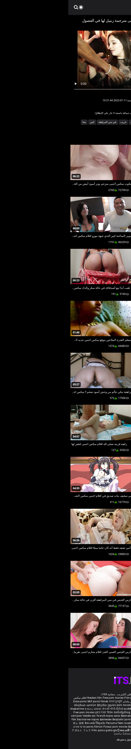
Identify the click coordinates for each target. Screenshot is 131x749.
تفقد (64, 122)
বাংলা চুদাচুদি (47, 701)
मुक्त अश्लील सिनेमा (94, 730)
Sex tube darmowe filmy (101, 723)
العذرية (98, 122)
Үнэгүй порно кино (40, 715)
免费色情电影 (71, 712)
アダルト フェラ (12, 730)
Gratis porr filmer (74, 705)
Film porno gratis (34, 730)
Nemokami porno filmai (98, 715)
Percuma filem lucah (51, 723)
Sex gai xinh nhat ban (89, 697)
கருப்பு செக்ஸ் (24, 708)
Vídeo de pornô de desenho (94, 701)
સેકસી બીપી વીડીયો (44, 708)
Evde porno (12, 701)
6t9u (109, 122)
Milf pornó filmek (29, 701)
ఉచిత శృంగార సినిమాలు (110, 708)
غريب (55, 122)
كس (24, 122)
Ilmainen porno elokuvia (100, 705)
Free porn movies (45, 697)
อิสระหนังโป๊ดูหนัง (27, 723)
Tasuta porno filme (86, 726)
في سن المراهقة (39, 122)
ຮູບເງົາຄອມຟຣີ (53, 730)
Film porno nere (65, 697)
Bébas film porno (74, 733)
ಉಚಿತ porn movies (67, 708)
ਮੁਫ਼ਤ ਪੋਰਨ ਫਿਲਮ (36, 712)
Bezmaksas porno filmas (68, 715)
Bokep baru (67, 726)
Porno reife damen (114, 697)
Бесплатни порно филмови (26, 719)
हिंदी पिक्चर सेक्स (87, 708)
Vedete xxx (20, 715)
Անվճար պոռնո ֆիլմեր (22, 705)
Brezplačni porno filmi (105, 719)
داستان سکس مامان (66, 701)
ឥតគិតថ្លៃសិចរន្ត (54, 712)
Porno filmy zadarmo (78, 719)
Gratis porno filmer (75, 723)
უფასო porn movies (51, 705)
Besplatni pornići (54, 719)
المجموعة (86, 122)
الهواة (74, 122)
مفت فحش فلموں (99, 712)
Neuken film (26, 697)
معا (16, 122)
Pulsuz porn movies (47, 726)
